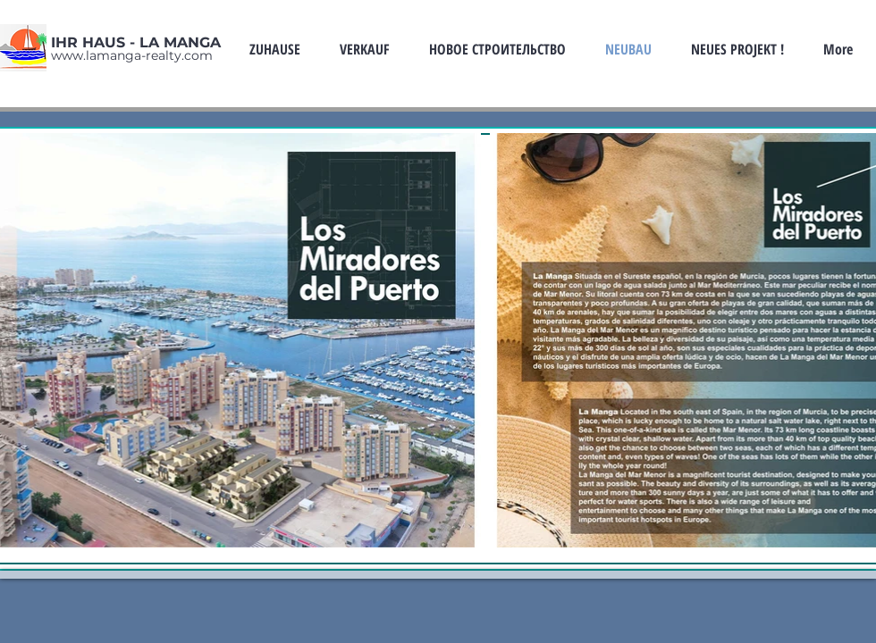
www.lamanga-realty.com (132, 55)
